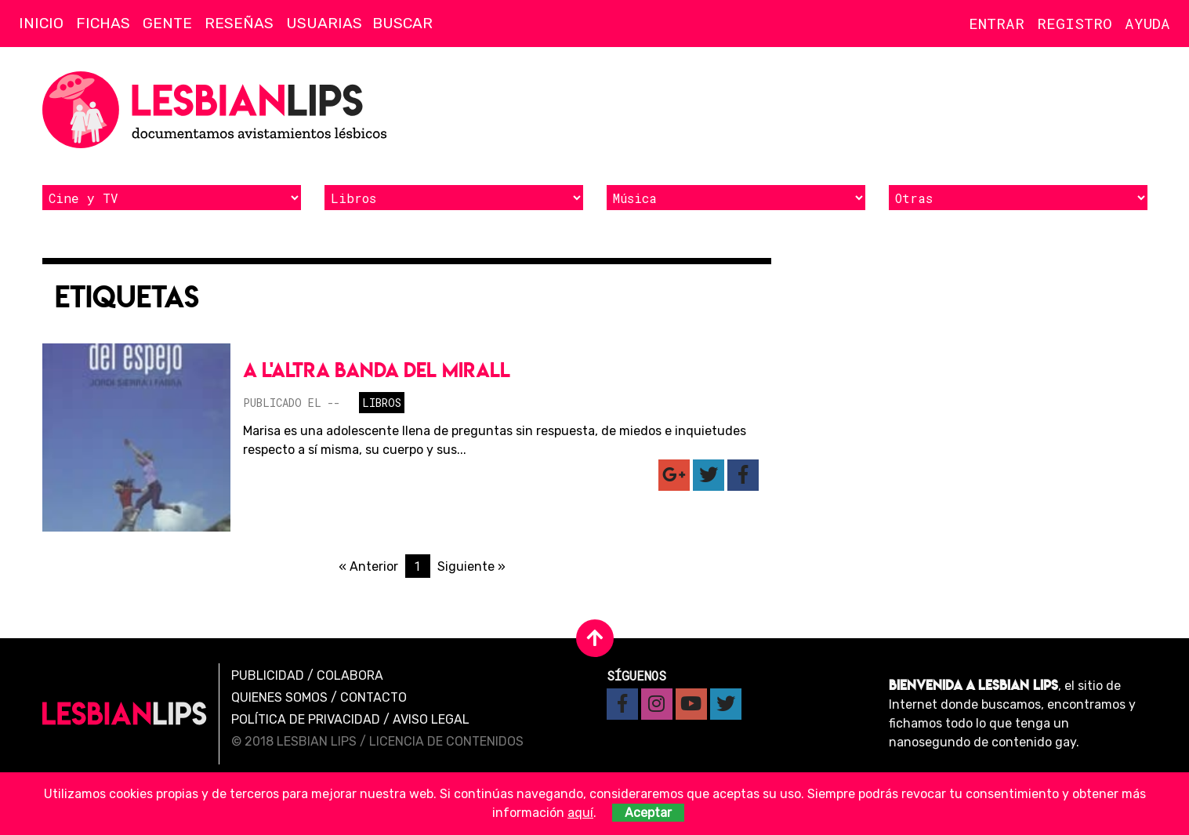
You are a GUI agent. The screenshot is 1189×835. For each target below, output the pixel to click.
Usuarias (324, 23)
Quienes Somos (279, 697)
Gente (167, 23)
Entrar (996, 23)
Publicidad (267, 675)
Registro (1074, 23)
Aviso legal (431, 719)
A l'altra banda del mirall (376, 369)
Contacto (373, 697)
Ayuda (1147, 23)
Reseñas (239, 23)
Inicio (41, 23)
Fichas (103, 23)
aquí (580, 812)
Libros (381, 402)
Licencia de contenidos (446, 741)
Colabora (350, 675)
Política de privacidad (305, 719)
